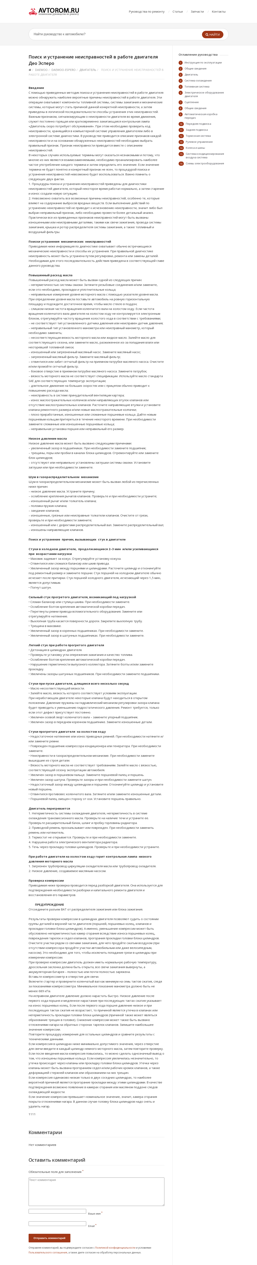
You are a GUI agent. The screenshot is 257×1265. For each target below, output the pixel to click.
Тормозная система (198, 136)
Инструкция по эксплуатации (203, 62)
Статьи (178, 11)
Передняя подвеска (198, 124)
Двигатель (87, 70)
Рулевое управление (199, 142)
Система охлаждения (198, 80)
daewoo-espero (63, 70)
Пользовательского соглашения (48, 1252)
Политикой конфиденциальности (115, 1247)
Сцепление (192, 102)
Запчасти (197, 11)
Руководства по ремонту (147, 11)
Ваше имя (95, 1213)
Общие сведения (195, 68)
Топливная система (197, 86)
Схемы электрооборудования (205, 163)
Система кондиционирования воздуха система (205, 155)
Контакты (219, 11)
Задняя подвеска (197, 130)
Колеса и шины (195, 148)
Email (92, 1226)
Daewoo (41, 70)
